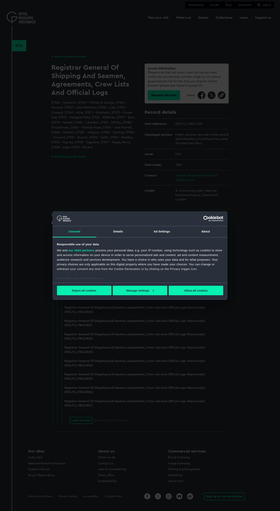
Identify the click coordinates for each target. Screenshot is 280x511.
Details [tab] (118, 231)
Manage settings (140, 290)
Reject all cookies (84, 290)
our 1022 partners (81, 250)
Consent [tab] (74, 231)
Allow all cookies (196, 290)
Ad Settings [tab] (162, 231)
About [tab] (205, 231)
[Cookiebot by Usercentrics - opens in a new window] (206, 219)
